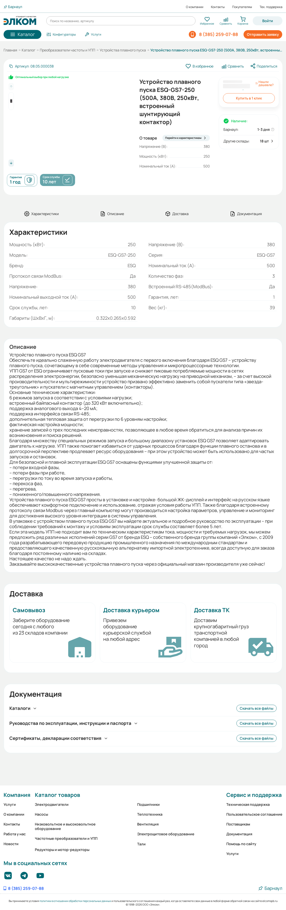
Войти (267, 20)
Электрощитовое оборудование (165, 834)
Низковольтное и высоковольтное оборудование (65, 826)
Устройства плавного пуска (123, 50)
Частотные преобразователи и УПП (66, 838)
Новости (11, 844)
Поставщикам (238, 824)
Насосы (41, 814)
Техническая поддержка (248, 804)
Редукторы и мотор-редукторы (62, 849)
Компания (17, 794)
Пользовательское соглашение (254, 814)
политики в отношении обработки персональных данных (75, 901)
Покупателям (242, 7)
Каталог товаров (57, 794)
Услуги (10, 804)
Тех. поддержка (271, 7)
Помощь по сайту (241, 844)
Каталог (28, 50)
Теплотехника (149, 814)
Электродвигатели (52, 804)
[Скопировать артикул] (31, 66)
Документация (239, 834)
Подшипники (148, 804)
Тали (141, 844)
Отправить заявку (263, 34)
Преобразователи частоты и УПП (67, 50)
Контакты (218, 7)
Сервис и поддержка (254, 794)
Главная (10, 50)
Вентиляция (148, 824)
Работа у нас (15, 834)
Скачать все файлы (256, 708)
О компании (194, 7)
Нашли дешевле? (264, 83)
